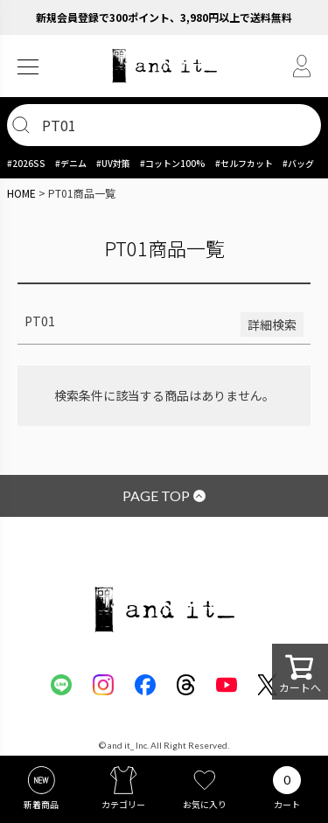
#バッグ (298, 163)
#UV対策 (113, 163)
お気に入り (205, 804)
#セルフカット (244, 163)
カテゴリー (123, 804)
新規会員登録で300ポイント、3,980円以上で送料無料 (164, 17)
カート (287, 804)
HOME (21, 192)
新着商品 (41, 804)
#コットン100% (173, 163)
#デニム (71, 163)
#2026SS (26, 163)
